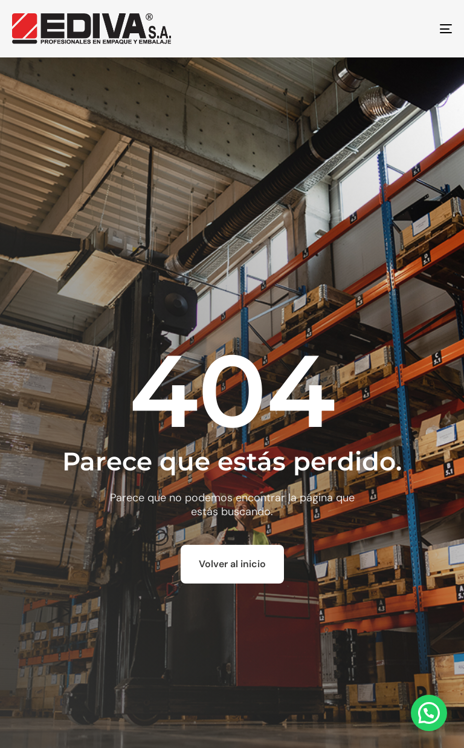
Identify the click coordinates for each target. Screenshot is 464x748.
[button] (429, 713)
